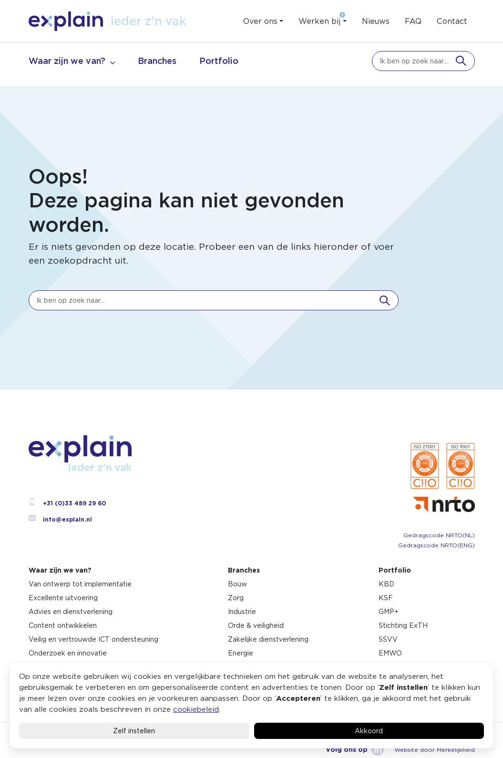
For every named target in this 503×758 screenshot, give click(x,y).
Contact (452, 21)
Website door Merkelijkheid (434, 749)
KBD (386, 584)
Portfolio (218, 61)
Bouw (237, 584)
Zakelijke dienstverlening (268, 639)
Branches (157, 61)
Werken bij (319, 21)
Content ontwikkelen (63, 625)
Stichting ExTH (403, 625)
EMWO (390, 653)
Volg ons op (355, 749)
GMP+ (389, 611)
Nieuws (376, 21)
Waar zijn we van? (67, 61)
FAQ (413, 21)
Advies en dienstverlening (71, 611)
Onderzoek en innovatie (68, 653)
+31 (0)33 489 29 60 (67, 503)
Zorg (236, 598)
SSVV (388, 639)
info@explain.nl (60, 519)
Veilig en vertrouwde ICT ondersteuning (93, 639)
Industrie (242, 611)
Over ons (260, 21)
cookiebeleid (196, 709)
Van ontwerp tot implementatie (80, 584)
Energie (240, 653)
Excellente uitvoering (63, 598)
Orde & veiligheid (256, 625)
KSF (386, 598)
